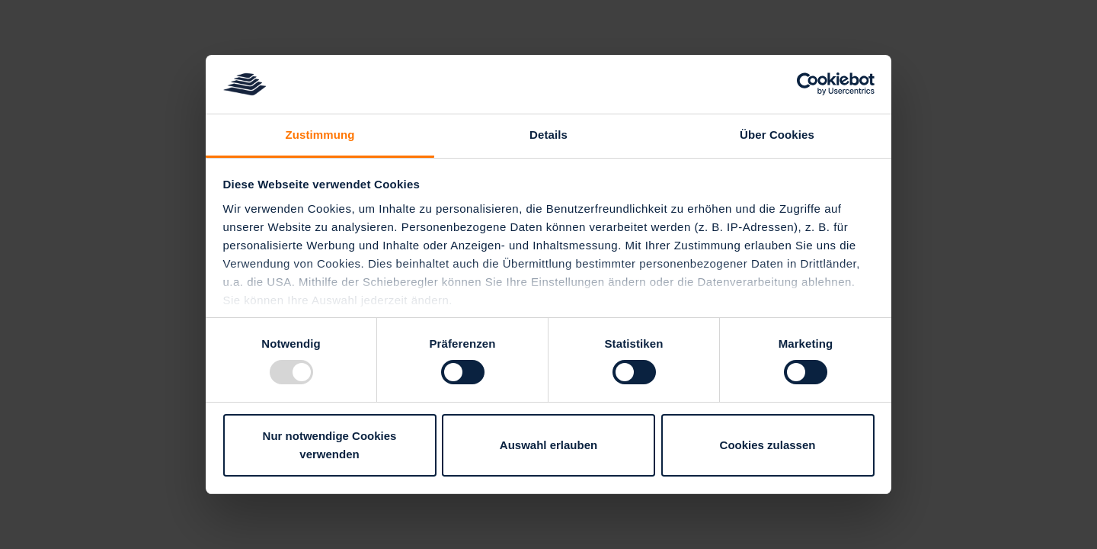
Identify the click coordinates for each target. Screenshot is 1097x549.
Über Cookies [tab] (777, 134)
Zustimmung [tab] (320, 134)
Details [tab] (548, 134)
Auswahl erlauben (548, 444)
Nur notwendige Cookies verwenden (330, 445)
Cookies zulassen (768, 444)
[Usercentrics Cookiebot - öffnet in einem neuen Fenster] (808, 83)
